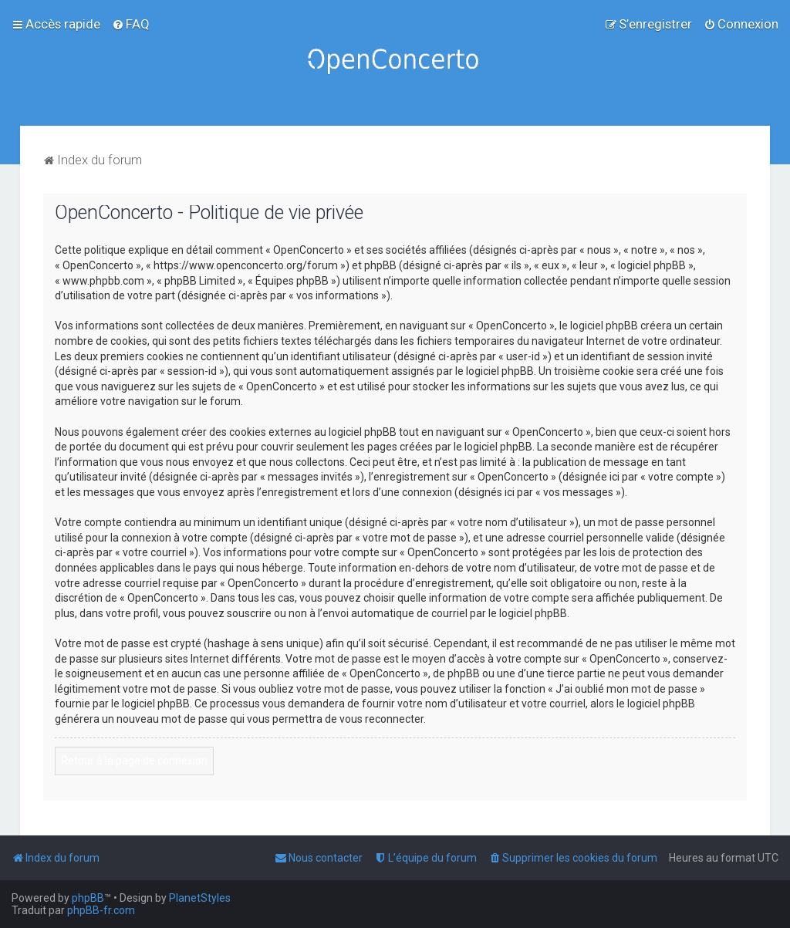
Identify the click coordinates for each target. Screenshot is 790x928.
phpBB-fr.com (101, 910)
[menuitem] (131, 24)
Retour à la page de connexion (134, 760)
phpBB (88, 898)
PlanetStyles (200, 898)
